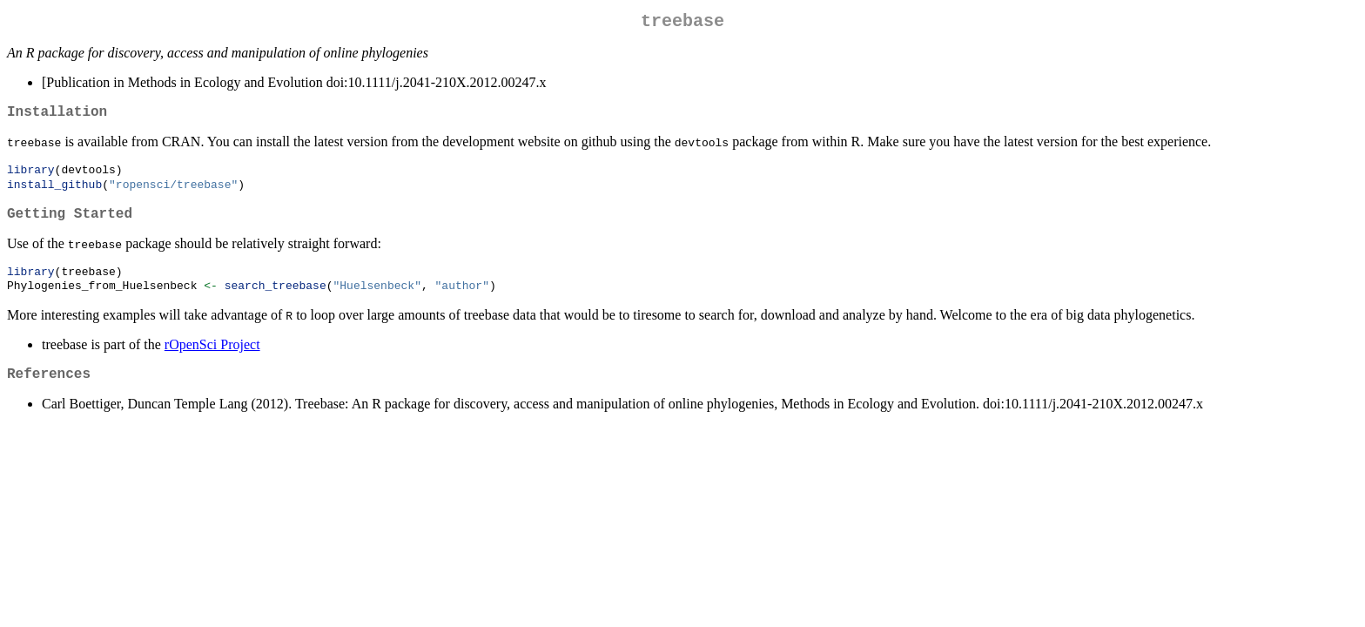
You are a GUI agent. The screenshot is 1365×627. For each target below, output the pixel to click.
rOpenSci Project (212, 361)
